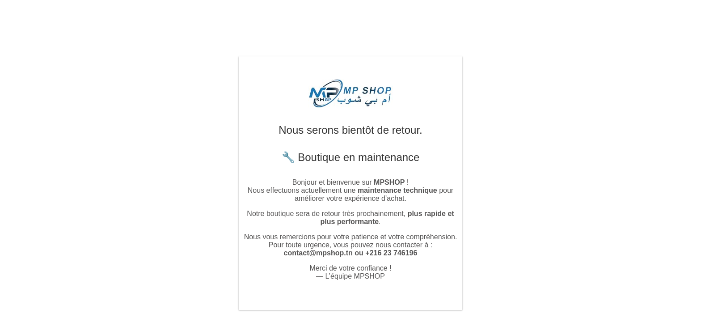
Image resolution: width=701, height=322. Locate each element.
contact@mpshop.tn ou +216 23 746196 (351, 253)
